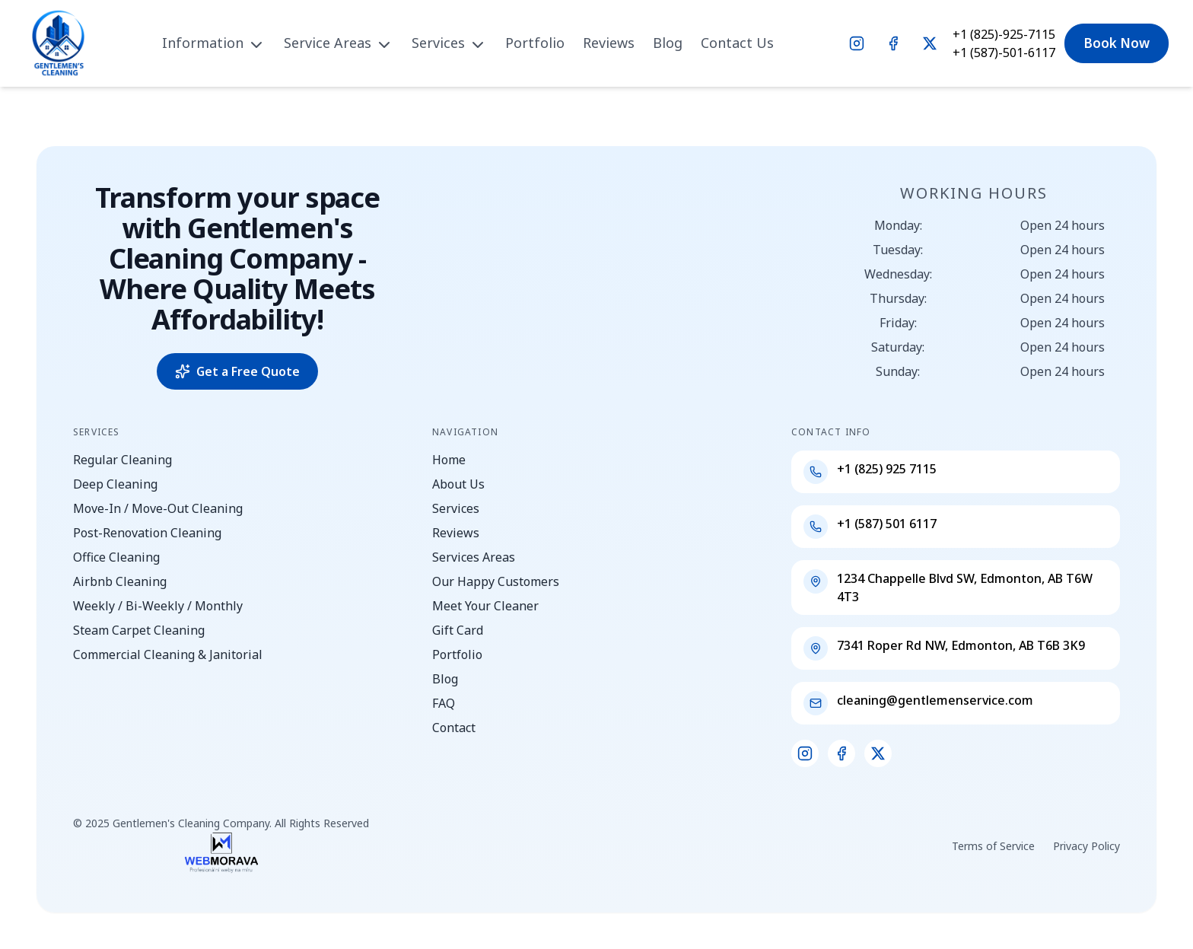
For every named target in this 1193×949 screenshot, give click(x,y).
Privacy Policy (1086, 846)
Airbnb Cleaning (120, 581)
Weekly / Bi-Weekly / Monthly (158, 605)
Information (214, 42)
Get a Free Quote (237, 371)
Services (449, 42)
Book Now (1116, 43)
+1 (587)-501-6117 (1004, 52)
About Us (458, 484)
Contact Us (737, 42)
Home (449, 459)
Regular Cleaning (122, 459)
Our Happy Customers (495, 581)
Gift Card (457, 630)
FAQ (443, 703)
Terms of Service (993, 846)
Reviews (609, 42)
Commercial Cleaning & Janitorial (167, 654)
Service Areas (338, 42)
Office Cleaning (116, 557)
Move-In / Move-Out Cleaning (158, 508)
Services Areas (473, 557)
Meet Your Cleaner (485, 605)
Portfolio (535, 42)
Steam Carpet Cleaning (139, 630)
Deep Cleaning (115, 484)
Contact (454, 727)
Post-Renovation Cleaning (147, 532)
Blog (667, 42)
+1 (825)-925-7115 (1004, 34)
